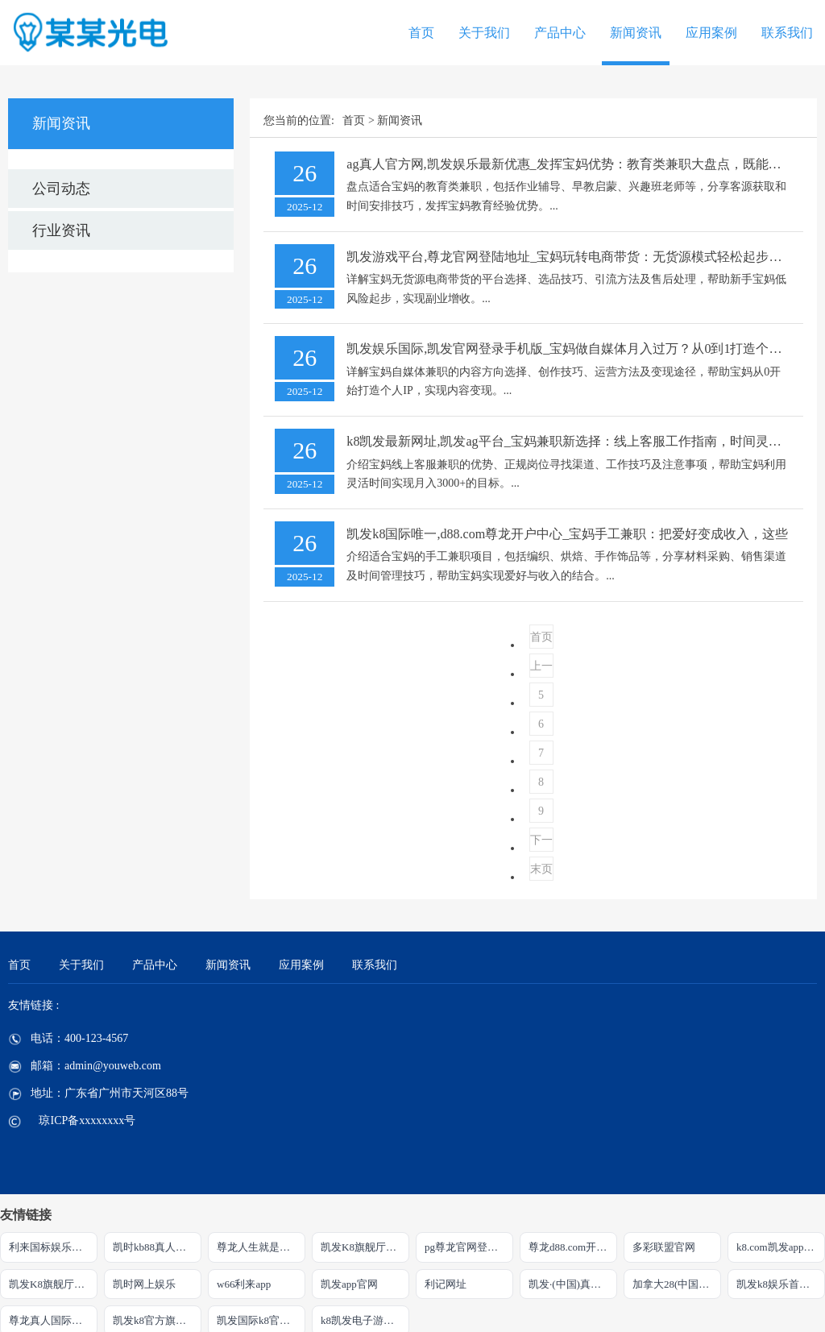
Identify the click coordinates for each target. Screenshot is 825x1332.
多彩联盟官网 (663, 1247)
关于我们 (484, 32)
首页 (421, 32)
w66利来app (244, 1284)
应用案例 (711, 32)
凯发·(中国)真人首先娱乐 (573, 1284)
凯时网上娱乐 (144, 1284)
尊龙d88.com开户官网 (573, 1247)
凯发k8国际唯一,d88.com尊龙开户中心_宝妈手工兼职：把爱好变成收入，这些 (567, 534)
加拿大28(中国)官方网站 (676, 1284)
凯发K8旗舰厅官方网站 (53, 1284)
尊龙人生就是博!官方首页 (261, 1247)
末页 (541, 869)
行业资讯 (61, 230)
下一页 (541, 843)
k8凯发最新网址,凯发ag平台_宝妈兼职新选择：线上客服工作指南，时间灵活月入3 (579, 441)
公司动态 (61, 189)
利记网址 (445, 1284)
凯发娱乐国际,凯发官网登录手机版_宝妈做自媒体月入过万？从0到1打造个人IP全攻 (582, 348)
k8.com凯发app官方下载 (780, 1247)
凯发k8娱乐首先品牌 (780, 1284)
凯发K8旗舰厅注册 (364, 1247)
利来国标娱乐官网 (51, 1247)
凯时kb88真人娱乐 (155, 1247)
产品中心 (560, 32)
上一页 (541, 669)
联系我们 (787, 32)
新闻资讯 (635, 32)
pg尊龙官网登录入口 (469, 1247)
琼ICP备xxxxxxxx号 (87, 1120)
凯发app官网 (349, 1284)
